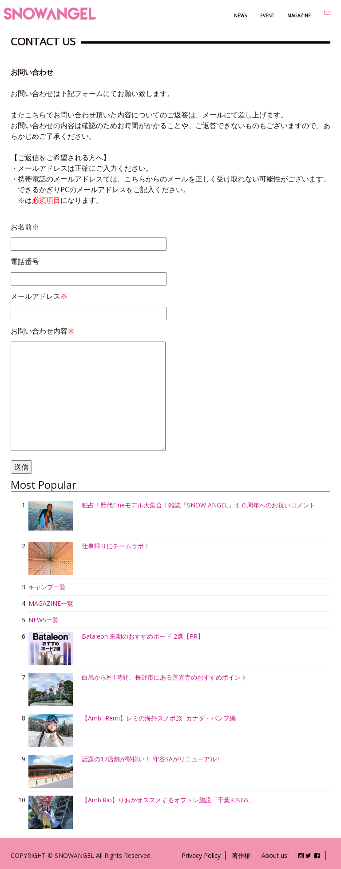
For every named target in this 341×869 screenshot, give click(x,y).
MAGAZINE (299, 15)
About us (274, 855)
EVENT (267, 15)
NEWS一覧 (43, 620)
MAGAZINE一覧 (50, 603)
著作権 (241, 855)
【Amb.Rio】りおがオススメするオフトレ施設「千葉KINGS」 (168, 800)
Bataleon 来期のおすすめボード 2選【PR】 (143, 636)
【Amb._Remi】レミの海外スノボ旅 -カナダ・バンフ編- (160, 718)
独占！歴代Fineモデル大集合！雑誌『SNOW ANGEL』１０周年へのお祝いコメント (198, 505)
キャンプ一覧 (47, 587)
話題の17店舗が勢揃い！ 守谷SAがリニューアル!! (150, 759)
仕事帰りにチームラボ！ (116, 546)
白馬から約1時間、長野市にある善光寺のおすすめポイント (164, 677)
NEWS (240, 15)
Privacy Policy (201, 855)
